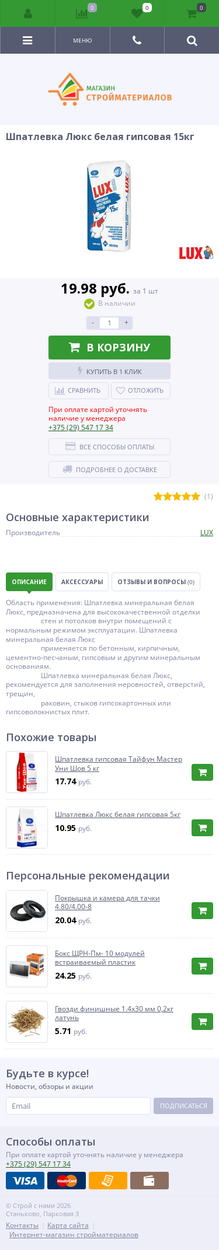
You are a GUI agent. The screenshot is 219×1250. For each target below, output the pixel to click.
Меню (82, 40)
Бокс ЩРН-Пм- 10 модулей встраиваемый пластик (100, 958)
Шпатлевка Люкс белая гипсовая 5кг (117, 814)
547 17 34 (80, 427)
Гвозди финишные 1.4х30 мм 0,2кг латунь (114, 1013)
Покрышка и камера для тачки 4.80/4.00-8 (107, 902)
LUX (206, 532)
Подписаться (183, 1105)
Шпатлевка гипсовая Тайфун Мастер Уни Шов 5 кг (118, 764)
